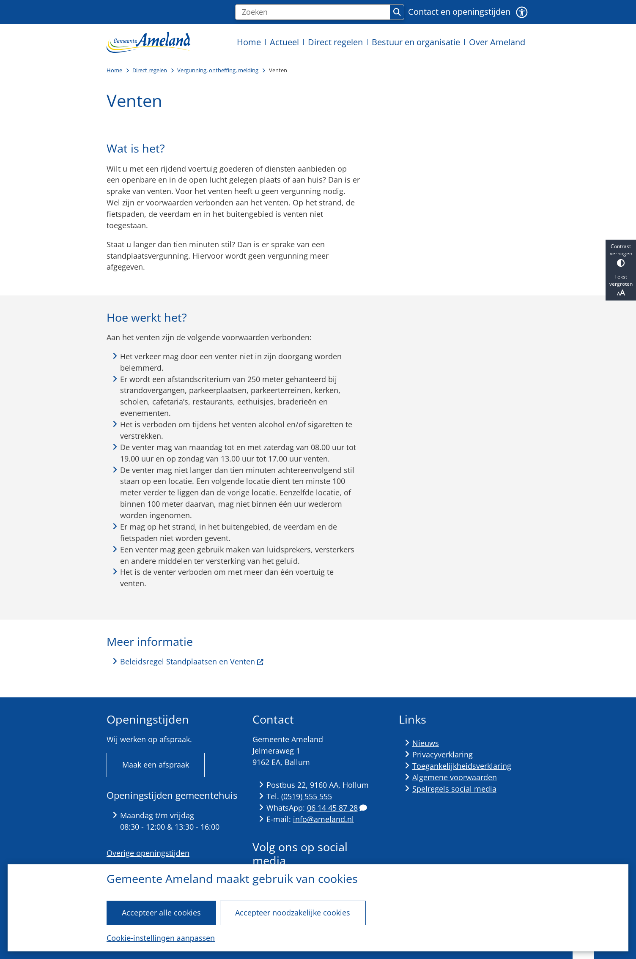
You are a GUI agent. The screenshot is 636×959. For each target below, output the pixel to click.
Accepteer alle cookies (161, 912)
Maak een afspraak (155, 765)
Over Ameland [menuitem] (497, 42)
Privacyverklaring (442, 754)
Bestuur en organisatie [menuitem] (416, 42)
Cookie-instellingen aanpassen (161, 938)
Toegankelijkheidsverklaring (461, 766)
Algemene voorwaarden (454, 777)
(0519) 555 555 (306, 796)
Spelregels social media (454, 789)
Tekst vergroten (621, 285)
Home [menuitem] (249, 42)
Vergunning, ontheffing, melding (217, 70)
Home (114, 70)
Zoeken (397, 12)
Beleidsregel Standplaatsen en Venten (191, 661)
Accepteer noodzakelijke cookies (292, 912)
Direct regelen (149, 70)
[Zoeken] (313, 12)
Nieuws (425, 743)
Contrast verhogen (621, 255)
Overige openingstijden (148, 853)
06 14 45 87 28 (337, 808)
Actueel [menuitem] (284, 42)
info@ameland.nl (323, 819)
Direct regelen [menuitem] (335, 42)
